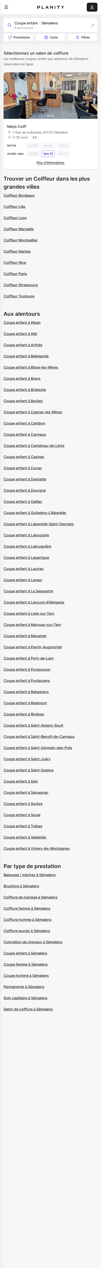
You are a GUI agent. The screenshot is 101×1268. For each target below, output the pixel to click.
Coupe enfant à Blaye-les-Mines (31, 367)
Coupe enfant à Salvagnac (26, 792)
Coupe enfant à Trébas (23, 826)
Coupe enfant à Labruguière (27, 546)
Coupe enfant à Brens (22, 378)
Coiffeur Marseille (19, 229)
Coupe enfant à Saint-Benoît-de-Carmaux (39, 736)
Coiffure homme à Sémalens (28, 919)
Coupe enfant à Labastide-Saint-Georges (39, 524)
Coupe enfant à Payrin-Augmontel (33, 647)
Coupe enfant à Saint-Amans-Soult (33, 725)
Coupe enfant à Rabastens (26, 692)
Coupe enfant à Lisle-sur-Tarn (29, 613)
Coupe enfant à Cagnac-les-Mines (33, 412)
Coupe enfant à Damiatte (25, 479)
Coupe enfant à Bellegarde (26, 356)
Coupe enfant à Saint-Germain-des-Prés (38, 747)
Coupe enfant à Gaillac (23, 501)
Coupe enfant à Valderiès (25, 837)
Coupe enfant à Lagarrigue (26, 557)
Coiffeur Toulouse (19, 296)
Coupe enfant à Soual (22, 815)
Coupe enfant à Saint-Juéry (27, 759)
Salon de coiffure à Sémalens (28, 1009)
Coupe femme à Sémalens (26, 964)
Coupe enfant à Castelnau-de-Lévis (34, 445)
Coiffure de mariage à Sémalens (31, 897)
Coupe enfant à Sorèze (23, 803)
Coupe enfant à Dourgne (25, 490)
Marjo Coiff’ (17, 126)
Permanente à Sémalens (24, 986)
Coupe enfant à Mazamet (25, 636)
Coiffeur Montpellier (21, 240)
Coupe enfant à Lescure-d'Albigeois (34, 602)
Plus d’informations (50, 162)
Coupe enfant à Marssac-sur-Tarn (32, 624)
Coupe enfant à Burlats (23, 401)
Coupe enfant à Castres (24, 457)
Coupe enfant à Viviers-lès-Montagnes (37, 848)
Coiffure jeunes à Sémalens (27, 931)
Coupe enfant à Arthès (23, 345)
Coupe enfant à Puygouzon (27, 669)
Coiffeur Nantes (17, 251)
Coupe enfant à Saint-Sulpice (29, 770)
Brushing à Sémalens (21, 886)
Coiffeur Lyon (15, 218)
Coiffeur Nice (15, 262)
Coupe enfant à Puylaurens (27, 680)
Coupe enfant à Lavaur (23, 580)
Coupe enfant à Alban (22, 322)
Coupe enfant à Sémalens (25, 953)
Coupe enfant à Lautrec (24, 568)
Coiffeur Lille (14, 206)
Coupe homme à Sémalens (26, 975)
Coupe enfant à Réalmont (25, 703)
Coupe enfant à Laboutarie (26, 535)
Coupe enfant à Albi (20, 333)
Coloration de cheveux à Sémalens (33, 942)
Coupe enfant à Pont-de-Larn (29, 658)
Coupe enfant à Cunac (23, 468)
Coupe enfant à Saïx (21, 781)
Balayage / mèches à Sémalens (30, 875)
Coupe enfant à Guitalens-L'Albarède (35, 512)
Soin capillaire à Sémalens (25, 998)
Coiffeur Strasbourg (21, 285)
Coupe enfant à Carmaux (25, 434)
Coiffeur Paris (15, 273)
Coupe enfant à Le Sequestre (28, 591)
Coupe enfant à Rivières (24, 714)
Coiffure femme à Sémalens (27, 908)
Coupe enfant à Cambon (24, 423)
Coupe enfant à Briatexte (25, 389)
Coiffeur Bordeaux (19, 195)
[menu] (6, 7)
